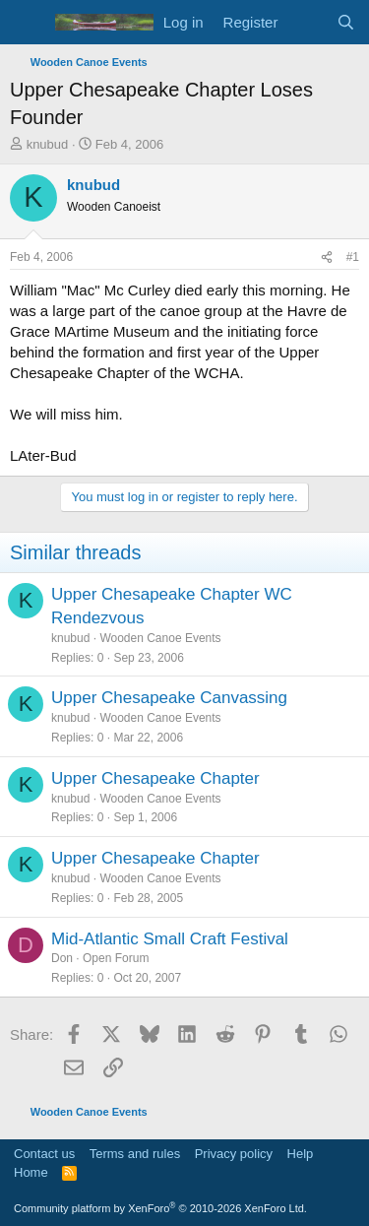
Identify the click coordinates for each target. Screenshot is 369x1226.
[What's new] (306, 22)
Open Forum (116, 958)
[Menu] (27, 22)
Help (300, 1153)
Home (31, 1172)
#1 (352, 257)
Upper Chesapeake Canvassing (169, 697)
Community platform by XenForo (160, 1208)
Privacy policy (234, 1153)
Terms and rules (135, 1153)
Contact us (44, 1153)
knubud (48, 144)
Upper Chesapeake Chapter (155, 778)
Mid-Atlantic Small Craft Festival (169, 939)
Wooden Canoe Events (159, 638)
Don (62, 958)
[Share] (326, 257)
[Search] (346, 22)
